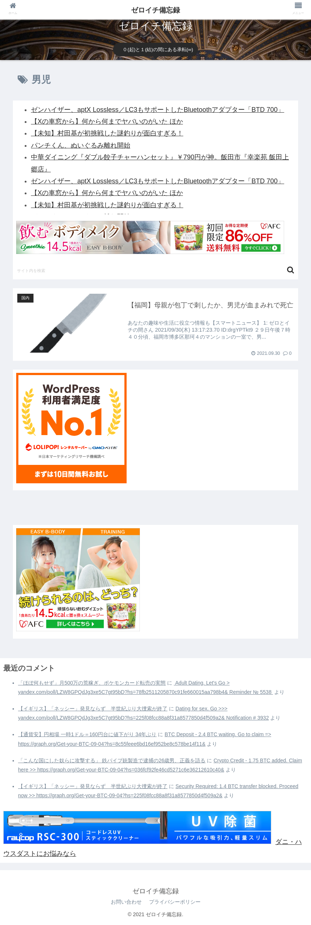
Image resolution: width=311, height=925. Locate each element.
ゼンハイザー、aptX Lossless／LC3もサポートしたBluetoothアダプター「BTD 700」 (157, 109)
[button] (290, 270)
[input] (155, 270)
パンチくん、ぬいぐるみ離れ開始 (80, 145)
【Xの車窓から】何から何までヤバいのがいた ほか (107, 121)
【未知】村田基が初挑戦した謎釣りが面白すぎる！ (107, 133)
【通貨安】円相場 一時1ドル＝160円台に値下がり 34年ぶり (87, 734)
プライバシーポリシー (175, 902)
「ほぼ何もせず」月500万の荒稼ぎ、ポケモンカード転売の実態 (92, 683)
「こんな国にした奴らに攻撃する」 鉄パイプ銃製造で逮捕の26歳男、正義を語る (111, 760)
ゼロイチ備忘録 (155, 10)
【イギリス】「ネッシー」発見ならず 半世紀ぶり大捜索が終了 (92, 709)
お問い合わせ (126, 902)
